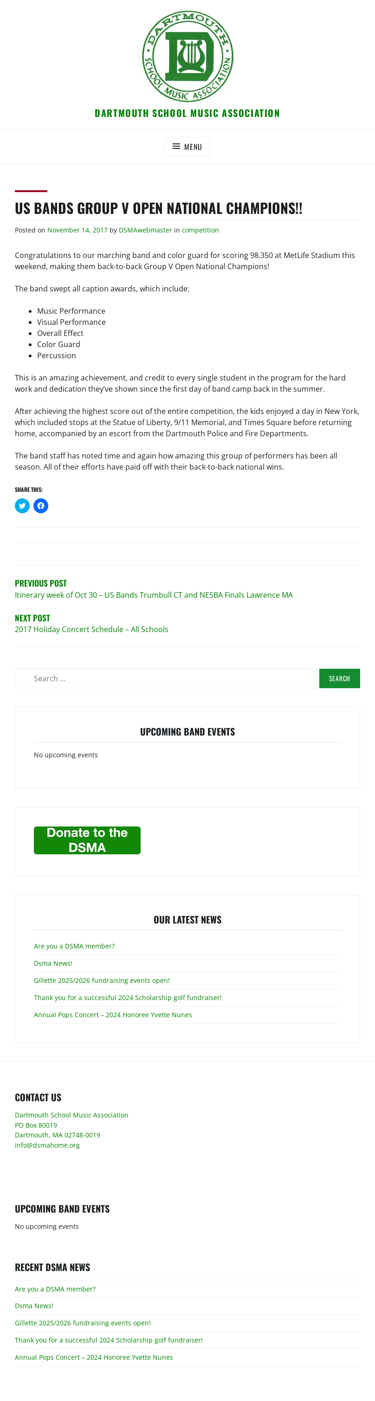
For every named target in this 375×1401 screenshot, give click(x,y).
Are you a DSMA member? (74, 946)
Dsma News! (53, 963)
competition (200, 230)
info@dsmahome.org (47, 1145)
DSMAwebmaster (145, 230)
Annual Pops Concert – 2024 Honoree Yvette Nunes (113, 1014)
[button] (187, 56)
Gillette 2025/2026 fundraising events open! (102, 980)
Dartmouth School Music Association (187, 113)
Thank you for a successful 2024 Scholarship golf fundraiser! (128, 997)
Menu (193, 146)
